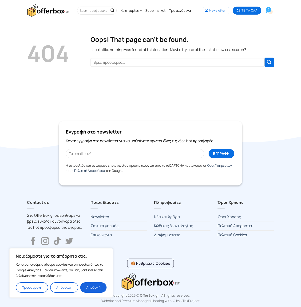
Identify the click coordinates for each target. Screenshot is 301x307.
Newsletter (100, 216)
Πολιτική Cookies (232, 234)
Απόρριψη (64, 287)
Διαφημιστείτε (167, 234)
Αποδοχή (93, 287)
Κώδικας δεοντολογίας (173, 225)
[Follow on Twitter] (69, 241)
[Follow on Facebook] (33, 241)
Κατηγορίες (131, 10)
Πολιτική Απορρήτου (89, 170)
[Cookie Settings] (150, 263)
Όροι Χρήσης (229, 216)
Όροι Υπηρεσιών (219, 165)
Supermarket (155, 10)
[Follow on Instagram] (45, 241)
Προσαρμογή (32, 287)
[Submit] (112, 11)
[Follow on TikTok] (57, 241)
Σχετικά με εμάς (105, 225)
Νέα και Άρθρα (167, 216)
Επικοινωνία (101, 234)
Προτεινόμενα (180, 10)
